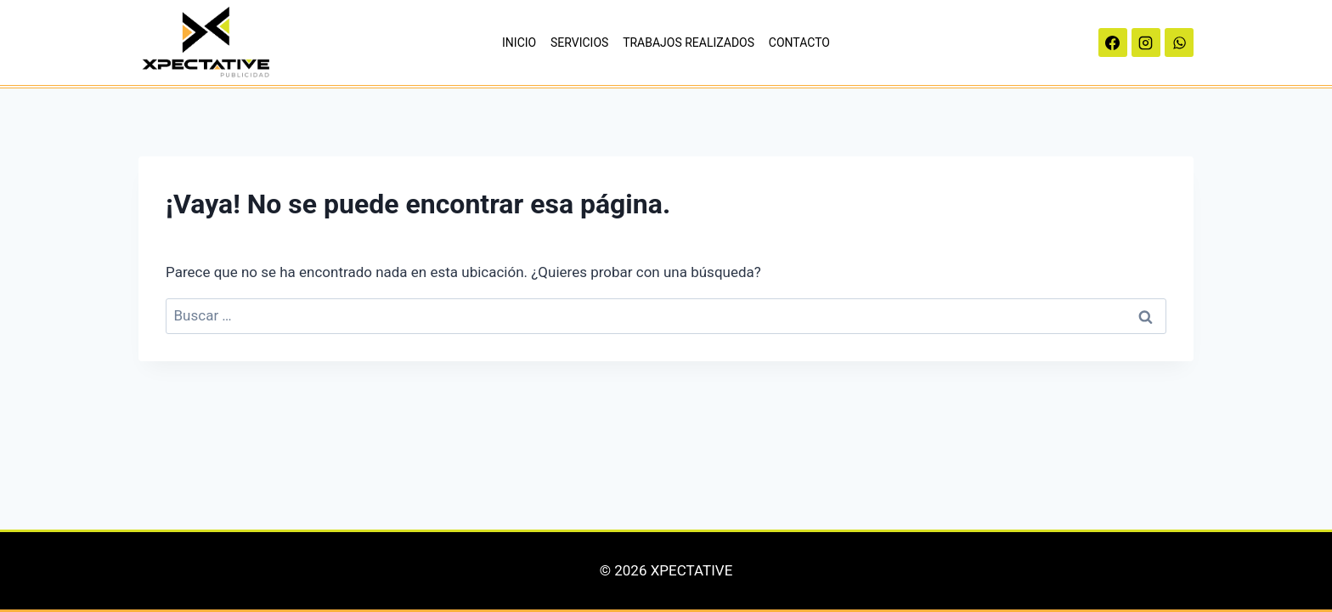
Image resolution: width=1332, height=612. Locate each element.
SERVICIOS (579, 42)
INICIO (519, 42)
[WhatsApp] (1179, 42)
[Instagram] (1146, 42)
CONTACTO (799, 42)
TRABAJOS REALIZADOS (688, 42)
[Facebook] (1112, 42)
